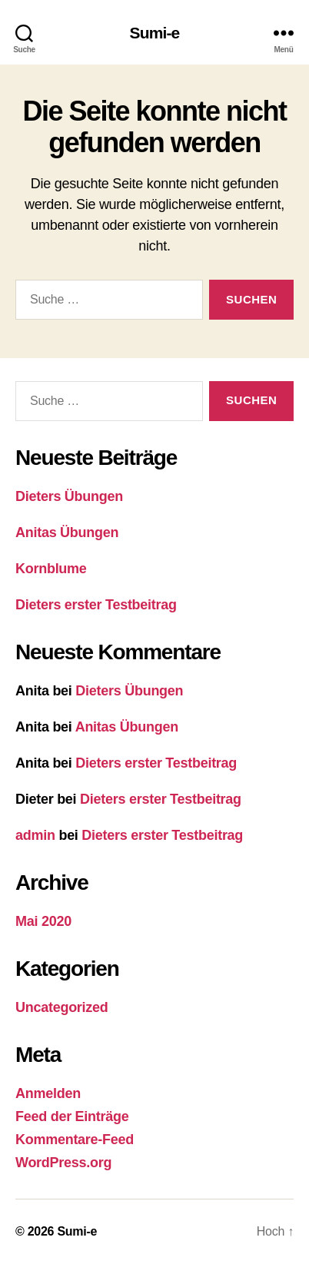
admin (35, 835)
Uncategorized (61, 1007)
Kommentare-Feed (74, 1139)
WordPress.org (63, 1162)
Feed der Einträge (71, 1116)
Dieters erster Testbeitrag (96, 604)
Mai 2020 (43, 921)
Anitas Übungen (66, 532)
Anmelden (48, 1093)
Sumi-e (155, 33)
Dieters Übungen (69, 496)
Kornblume (51, 568)
